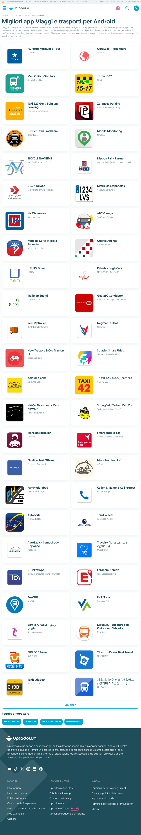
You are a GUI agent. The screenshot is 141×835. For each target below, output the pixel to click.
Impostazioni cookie (103, 798)
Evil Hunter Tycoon (67, 2)
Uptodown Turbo (64, 808)
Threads (94, 2)
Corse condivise (74, 722)
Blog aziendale (15, 813)
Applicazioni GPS (11, 722)
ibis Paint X (54, 2)
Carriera (11, 818)
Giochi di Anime (83, 2)
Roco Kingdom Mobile (15, 2)
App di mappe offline (51, 722)
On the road (31, 722)
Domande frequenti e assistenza (67, 813)
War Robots (104, 2)
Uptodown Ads (58, 803)
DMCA (95, 808)
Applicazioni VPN (117, 2)
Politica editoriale (16, 798)
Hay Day (28, 2)
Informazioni (14, 788)
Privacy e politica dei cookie (107, 793)
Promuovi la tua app (60, 798)
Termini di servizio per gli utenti (109, 788)
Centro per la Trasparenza (21, 803)
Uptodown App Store (61, 788)
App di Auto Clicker (41, 2)
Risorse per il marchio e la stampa (26, 808)
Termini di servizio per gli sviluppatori (112, 803)
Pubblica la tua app (60, 793)
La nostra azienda (17, 793)
